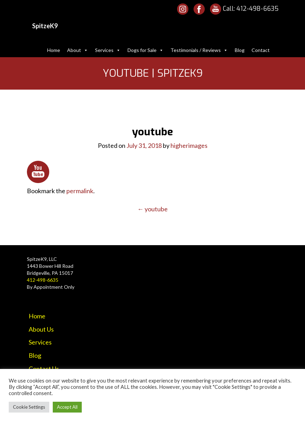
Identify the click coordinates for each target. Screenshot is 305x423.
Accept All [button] (67, 407)
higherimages (189, 145)
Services (108, 50)
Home (53, 50)
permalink (79, 191)
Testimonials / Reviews (199, 50)
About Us (41, 329)
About (77, 50)
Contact (261, 50)
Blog (240, 50)
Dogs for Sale (146, 50)
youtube (152, 209)
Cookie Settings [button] (29, 407)
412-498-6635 (257, 9)
